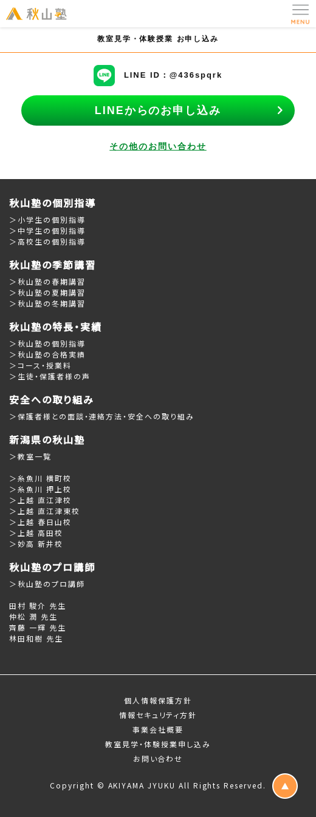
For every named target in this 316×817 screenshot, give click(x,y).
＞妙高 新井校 (36, 543)
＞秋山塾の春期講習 (47, 281)
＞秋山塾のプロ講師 (47, 583)
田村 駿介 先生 (37, 605)
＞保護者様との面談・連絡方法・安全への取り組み (101, 416)
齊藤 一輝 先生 (37, 627)
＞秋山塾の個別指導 (47, 343)
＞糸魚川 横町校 (40, 478)
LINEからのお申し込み (158, 110)
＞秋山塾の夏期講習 (47, 292)
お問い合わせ (158, 758)
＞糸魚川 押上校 (40, 489)
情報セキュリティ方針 (158, 715)
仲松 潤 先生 (33, 616)
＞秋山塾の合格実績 (47, 354)
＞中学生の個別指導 (47, 230)
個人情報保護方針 (158, 700)
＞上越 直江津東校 (44, 511)
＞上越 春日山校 (40, 522)
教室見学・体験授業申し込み (157, 744)
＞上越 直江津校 (40, 500)
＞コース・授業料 (40, 365)
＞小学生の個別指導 (47, 219)
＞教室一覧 (30, 456)
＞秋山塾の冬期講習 (47, 303)
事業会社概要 (158, 729)
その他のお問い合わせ (158, 146)
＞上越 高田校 (36, 532)
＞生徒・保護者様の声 (50, 376)
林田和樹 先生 (36, 638)
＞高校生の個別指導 (47, 241)
